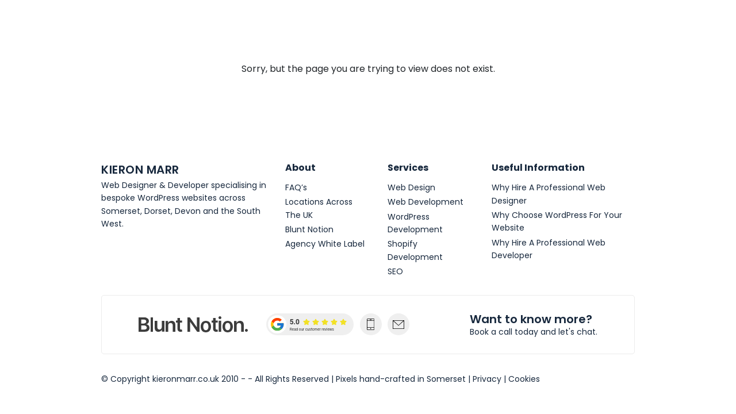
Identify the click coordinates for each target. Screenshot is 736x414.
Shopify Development (415, 250)
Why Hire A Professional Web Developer (548, 249)
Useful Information (538, 167)
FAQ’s (296, 187)
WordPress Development (415, 223)
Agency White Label (325, 244)
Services (408, 167)
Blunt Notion (309, 229)
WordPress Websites (461, 34)
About (219, 34)
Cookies (524, 379)
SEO (395, 271)
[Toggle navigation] (622, 34)
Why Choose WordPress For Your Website (557, 221)
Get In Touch (551, 34)
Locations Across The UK (318, 208)
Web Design (274, 34)
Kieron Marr (148, 34)
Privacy (487, 379)
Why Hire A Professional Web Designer (548, 194)
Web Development (358, 34)
